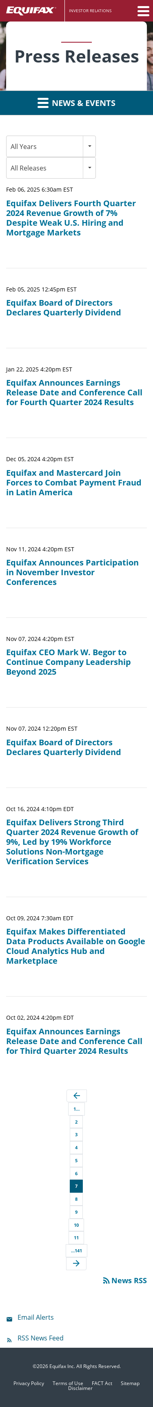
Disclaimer (80, 1388)
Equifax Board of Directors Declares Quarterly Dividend (63, 307)
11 (76, 1237)
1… (76, 1109)
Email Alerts (36, 1317)
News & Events (76, 102)
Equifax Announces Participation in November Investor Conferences (72, 572)
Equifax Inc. (62, 1366)
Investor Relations (90, 10)
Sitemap (130, 1383)
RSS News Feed (41, 1338)
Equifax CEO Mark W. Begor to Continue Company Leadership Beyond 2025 (68, 662)
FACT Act (102, 1383)
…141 (76, 1250)
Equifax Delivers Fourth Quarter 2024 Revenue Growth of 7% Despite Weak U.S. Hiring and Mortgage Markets (71, 218)
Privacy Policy (28, 1383)
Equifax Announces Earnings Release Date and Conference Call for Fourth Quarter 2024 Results (74, 392)
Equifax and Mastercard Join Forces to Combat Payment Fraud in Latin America (74, 482)
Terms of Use (68, 1383)
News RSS (124, 1280)
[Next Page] (76, 1263)
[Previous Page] (77, 1096)
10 (76, 1225)
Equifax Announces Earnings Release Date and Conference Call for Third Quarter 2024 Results (74, 1041)
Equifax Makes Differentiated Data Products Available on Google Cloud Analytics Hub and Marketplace (75, 946)
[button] (143, 11)
